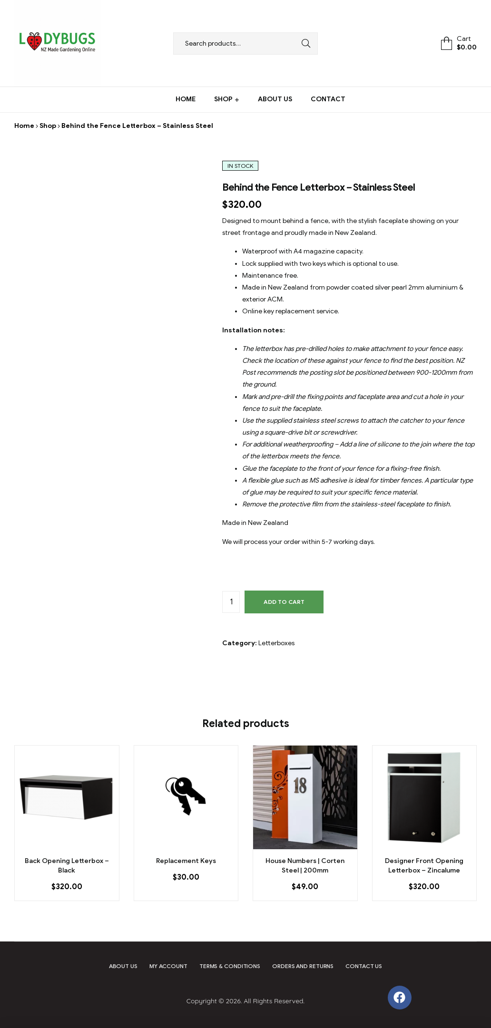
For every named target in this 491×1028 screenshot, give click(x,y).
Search (303, 43)
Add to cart (284, 601)
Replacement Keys (186, 861)
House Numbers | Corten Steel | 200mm (304, 865)
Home (24, 126)
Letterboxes (276, 643)
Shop (47, 126)
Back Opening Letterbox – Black (67, 865)
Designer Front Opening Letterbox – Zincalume (424, 865)
